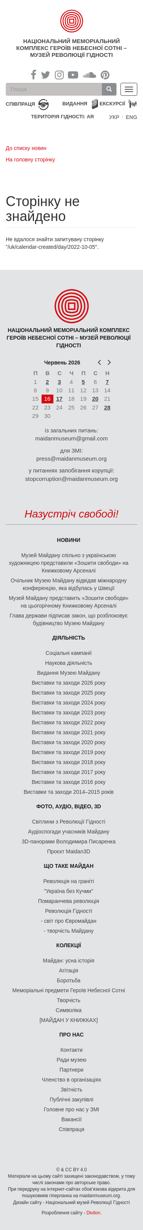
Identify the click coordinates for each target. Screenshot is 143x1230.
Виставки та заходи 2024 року (69, 703)
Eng (131, 117)
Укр (114, 117)
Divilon (93, 1212)
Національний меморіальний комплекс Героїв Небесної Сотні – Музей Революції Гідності (71, 48)
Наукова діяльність (68, 663)
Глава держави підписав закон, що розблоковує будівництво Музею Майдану (68, 619)
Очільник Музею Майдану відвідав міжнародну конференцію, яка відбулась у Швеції (69, 584)
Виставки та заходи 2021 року (69, 732)
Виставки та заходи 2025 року (69, 693)
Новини (68, 540)
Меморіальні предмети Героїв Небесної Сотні (68, 990)
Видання (74, 103)
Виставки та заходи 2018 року (69, 762)
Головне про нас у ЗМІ (71, 1109)
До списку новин (26, 148)
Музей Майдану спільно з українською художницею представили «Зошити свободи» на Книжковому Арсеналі (68, 563)
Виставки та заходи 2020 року (69, 742)
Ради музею (72, 1060)
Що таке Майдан (69, 866)
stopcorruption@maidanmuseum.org (71, 479)
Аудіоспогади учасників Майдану (68, 832)
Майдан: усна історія (69, 961)
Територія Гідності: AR (62, 116)
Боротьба (68, 980)
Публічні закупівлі (71, 1099)
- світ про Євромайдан (68, 921)
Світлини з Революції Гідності (68, 822)
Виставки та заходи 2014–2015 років (69, 792)
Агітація (68, 970)
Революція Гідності (68, 911)
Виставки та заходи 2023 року (69, 712)
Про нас (71, 1035)
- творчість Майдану (69, 931)
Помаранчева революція (68, 901)
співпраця (20, 104)
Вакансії (71, 1119)
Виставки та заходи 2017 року (69, 772)
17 (59, 398)
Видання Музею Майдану (68, 673)
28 (107, 407)
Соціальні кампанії (69, 653)
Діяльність (68, 638)
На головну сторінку (30, 159)
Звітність (71, 1090)
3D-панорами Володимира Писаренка (69, 841)
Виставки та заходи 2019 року (69, 752)
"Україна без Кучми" (68, 891)
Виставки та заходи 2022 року (69, 722)
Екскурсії (112, 103)
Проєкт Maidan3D (68, 851)
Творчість (68, 1000)
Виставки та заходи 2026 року (69, 683)
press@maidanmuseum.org (71, 458)
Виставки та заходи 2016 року (69, 782)
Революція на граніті (68, 881)
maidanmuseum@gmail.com (71, 438)
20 (95, 398)
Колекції (68, 945)
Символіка (69, 1010)
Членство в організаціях (71, 1080)
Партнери (71, 1070)
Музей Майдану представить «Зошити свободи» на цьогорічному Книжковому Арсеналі (69, 602)
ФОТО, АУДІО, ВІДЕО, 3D (68, 806)
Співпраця (71, 1129)
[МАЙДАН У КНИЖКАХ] (69, 1020)
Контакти (71, 1050)
